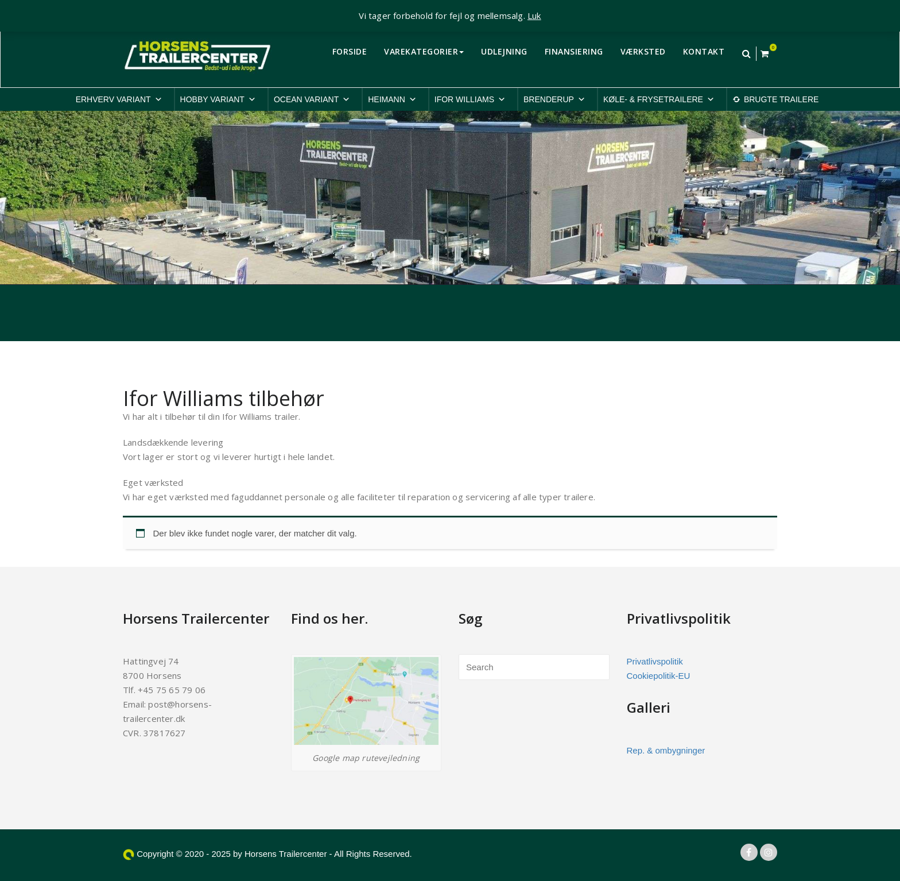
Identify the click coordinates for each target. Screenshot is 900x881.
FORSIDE (349, 51)
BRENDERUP (554, 99)
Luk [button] (534, 15)
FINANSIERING (574, 51)
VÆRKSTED (643, 51)
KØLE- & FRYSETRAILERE (659, 99)
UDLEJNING (504, 51)
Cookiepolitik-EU (658, 676)
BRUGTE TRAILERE (781, 99)
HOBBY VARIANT (218, 99)
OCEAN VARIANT (312, 99)
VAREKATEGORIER (424, 51)
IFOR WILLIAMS (470, 99)
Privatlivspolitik (655, 661)
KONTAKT (704, 51)
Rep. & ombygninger (666, 750)
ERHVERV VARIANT (119, 99)
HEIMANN (392, 99)
